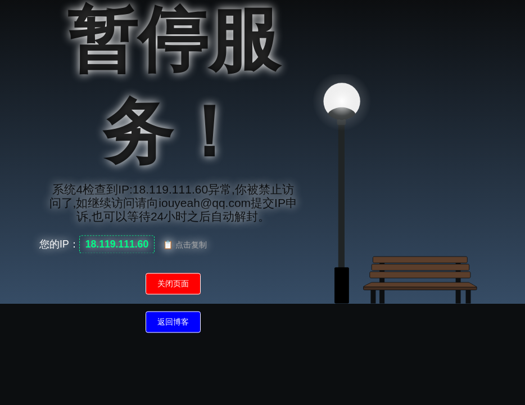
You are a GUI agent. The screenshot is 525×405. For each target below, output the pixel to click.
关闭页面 (173, 284)
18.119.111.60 (117, 244)
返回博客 (173, 322)
